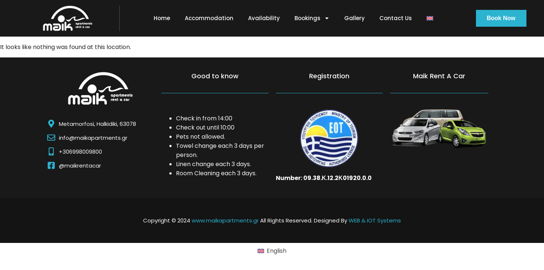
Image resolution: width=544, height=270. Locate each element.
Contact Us (395, 18)
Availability (264, 18)
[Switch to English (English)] (272, 251)
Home (162, 18)
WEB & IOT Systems (375, 220)
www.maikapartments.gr (225, 220)
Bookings (312, 18)
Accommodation (209, 18)
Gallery (354, 18)
